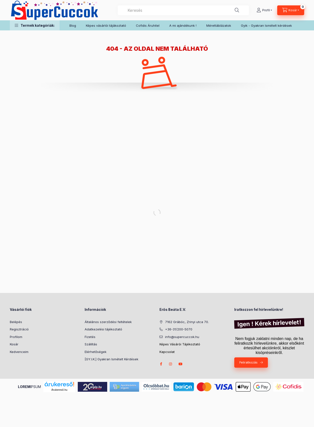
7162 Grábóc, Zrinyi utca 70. (187, 322)
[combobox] (183, 10)
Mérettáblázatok (218, 25)
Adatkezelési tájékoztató (103, 329)
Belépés (16, 322)
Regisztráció (19, 329)
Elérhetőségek (95, 352)
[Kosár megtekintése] (290, 10)
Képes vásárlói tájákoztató (106, 25)
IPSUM (29, 387)
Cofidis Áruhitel (147, 25)
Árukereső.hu (59, 389)
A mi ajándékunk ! (182, 25)
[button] (35, 25)
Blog (72, 25)
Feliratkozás (248, 362)
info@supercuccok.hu (182, 337)
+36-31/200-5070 (178, 329)
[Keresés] (237, 10)
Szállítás (91, 344)
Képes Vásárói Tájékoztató (179, 344)
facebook (161, 364)
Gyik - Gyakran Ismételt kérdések (266, 25)
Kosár (14, 344)
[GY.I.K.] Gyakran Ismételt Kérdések (111, 359)
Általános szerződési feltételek (108, 322)
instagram (171, 364)
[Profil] (264, 10)
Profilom (16, 337)
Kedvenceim (19, 352)
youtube (180, 364)
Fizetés (90, 337)
